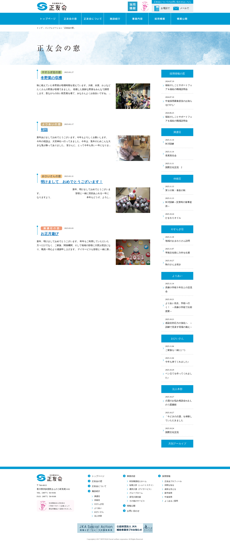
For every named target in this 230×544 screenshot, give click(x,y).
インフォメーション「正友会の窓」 (60, 28)
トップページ (98, 476)
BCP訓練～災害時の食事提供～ (179, 202)
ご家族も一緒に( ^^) (179, 348)
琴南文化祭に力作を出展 (179, 250)
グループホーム (136, 493)
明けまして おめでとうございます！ (72, 182)
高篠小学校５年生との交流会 (179, 287)
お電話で (165, 8)
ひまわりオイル (179, 215)
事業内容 (131, 476)
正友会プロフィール (173, 481)
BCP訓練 (179, 141)
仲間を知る (169, 485)
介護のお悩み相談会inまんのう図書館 (179, 400)
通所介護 (140, 489)
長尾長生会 (179, 153)
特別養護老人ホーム (138, 481)
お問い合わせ (133, 511)
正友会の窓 (97, 481)
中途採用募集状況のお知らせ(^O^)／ (179, 101)
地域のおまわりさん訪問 (179, 238)
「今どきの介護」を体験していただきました (179, 416)
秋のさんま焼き (179, 262)
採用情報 (166, 476)
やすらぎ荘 (99, 504)
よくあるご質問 (171, 501)
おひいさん (99, 512)
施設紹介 (96, 491)
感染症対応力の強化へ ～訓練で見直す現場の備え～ (179, 323)
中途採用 (168, 497)
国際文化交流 (179, 430)
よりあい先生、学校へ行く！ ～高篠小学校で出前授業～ (179, 305)
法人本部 (98, 516)
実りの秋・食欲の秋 (179, 188)
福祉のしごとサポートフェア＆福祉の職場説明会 (179, 85)
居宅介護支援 (135, 497)
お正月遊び (50, 234)
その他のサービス (137, 501)
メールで (184, 8)
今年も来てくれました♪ (179, 359)
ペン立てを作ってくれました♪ (179, 373)
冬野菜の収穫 (51, 78)
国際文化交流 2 (179, 165)
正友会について (99, 486)
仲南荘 (97, 500)
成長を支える (170, 489)
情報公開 (131, 506)
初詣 (44, 130)
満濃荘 (97, 496)
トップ (39, 28)
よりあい (98, 508)
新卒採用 (168, 493)
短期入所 (141, 485)
